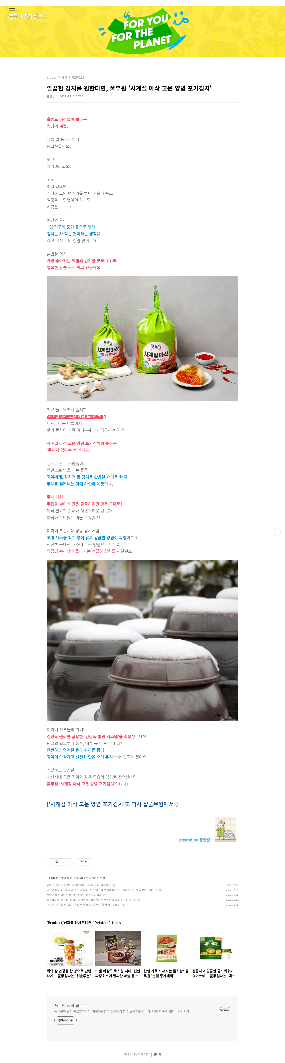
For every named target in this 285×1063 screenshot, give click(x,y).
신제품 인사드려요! (72, 877)
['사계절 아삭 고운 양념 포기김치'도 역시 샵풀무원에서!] (112, 804)
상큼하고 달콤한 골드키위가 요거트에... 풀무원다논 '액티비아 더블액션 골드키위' (91, 900)
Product (53, 877)
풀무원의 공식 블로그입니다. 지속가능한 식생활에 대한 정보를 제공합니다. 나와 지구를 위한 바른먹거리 (121, 1011)
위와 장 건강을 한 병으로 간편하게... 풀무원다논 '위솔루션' (79, 885)
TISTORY (143, 1054)
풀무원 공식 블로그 (70, 1005)
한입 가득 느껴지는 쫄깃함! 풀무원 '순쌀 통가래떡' (74, 895)
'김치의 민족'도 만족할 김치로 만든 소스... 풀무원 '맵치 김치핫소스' (83, 904)
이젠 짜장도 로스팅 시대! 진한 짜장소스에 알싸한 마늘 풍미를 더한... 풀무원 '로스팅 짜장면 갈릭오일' (102, 890)
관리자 (157, 1054)
